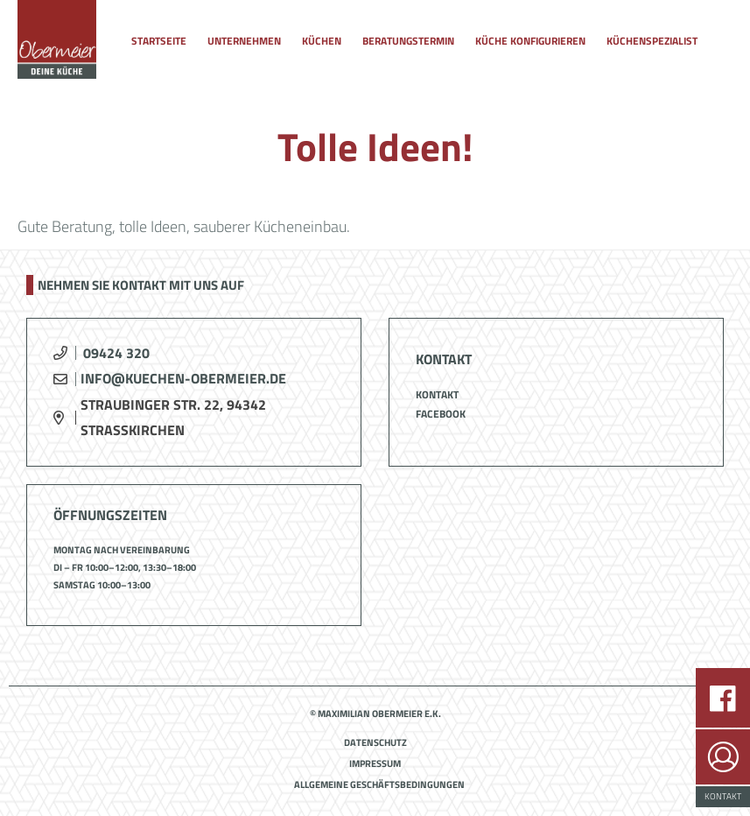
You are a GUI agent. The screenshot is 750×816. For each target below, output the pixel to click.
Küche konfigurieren (530, 40)
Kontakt (437, 394)
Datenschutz (375, 742)
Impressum (375, 763)
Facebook (441, 413)
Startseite (158, 40)
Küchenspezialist (651, 40)
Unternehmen (244, 40)
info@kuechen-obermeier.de (183, 378)
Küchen (321, 40)
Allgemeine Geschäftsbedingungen (379, 784)
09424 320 (116, 352)
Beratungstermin (408, 40)
